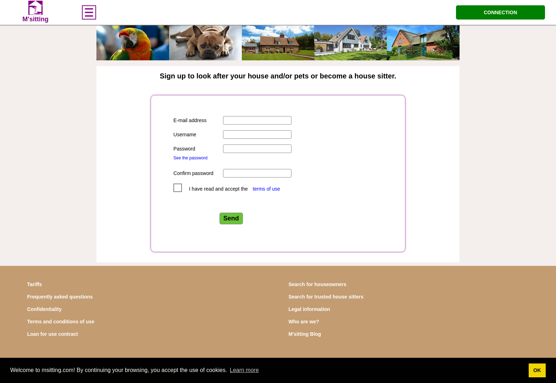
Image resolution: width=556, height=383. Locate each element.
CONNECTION (500, 12)
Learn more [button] (244, 370)
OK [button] (537, 370)
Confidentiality (44, 309)
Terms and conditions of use (61, 321)
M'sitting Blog (304, 334)
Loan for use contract (52, 334)
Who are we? (303, 321)
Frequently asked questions (60, 297)
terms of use (266, 189)
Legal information (309, 309)
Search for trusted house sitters (325, 297)
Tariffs (34, 284)
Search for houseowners (317, 284)
